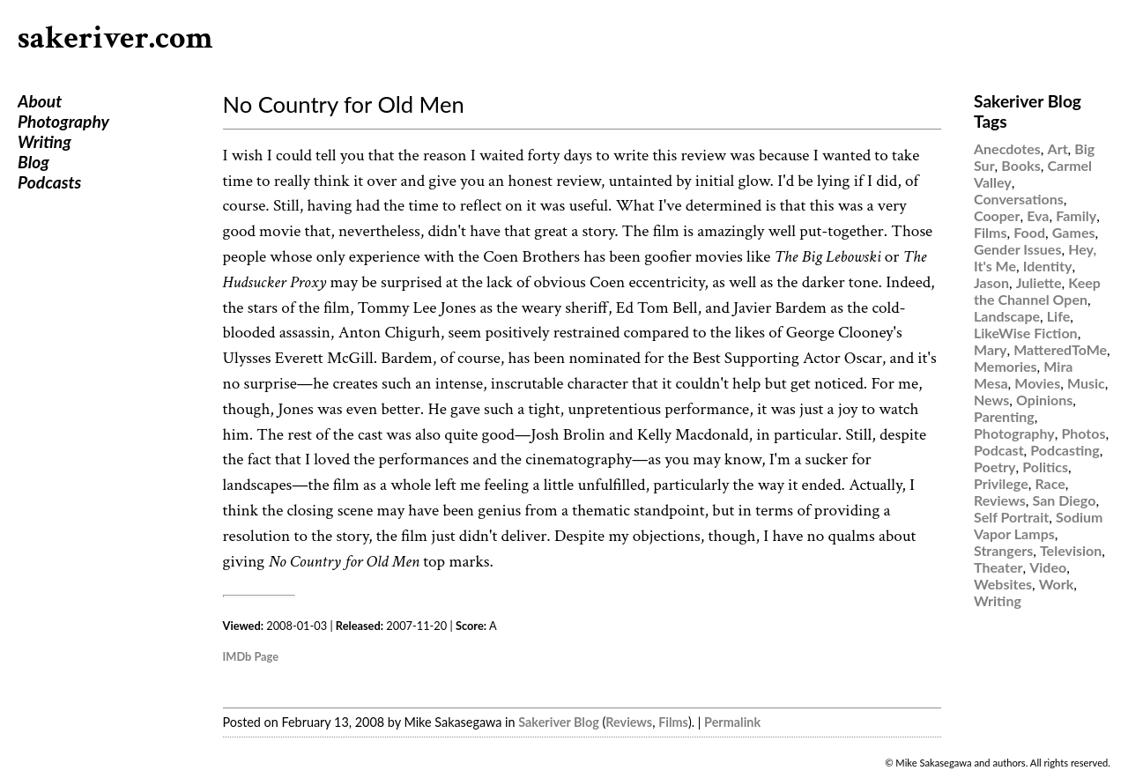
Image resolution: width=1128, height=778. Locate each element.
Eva (1038, 215)
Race (1050, 483)
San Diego (1064, 500)
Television (1071, 550)
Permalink (732, 722)
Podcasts (49, 182)
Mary (990, 349)
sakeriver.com (115, 38)
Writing (44, 141)
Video (1047, 567)
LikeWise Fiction (1026, 332)
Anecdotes (1007, 148)
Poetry (995, 466)
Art (1058, 148)
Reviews (628, 722)
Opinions (1044, 399)
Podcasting (1064, 449)
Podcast (999, 449)
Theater (998, 567)
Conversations (1019, 198)
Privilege (1001, 483)
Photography (63, 121)
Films (673, 722)
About (40, 101)
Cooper (997, 215)
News (991, 399)
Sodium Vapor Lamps (1038, 525)
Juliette (1039, 282)
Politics (1045, 466)
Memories (1005, 366)
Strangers (1003, 550)
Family (1076, 215)
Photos (1083, 433)
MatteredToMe (1060, 349)
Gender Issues (1017, 249)
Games (1073, 232)
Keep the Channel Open (1037, 290)
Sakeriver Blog (558, 722)
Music (1086, 382)
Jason (991, 282)
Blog (33, 162)
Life (1058, 315)
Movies (1037, 382)
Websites (1003, 583)
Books (1020, 165)
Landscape (1007, 315)
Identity (1047, 265)
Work (1056, 583)
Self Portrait (1011, 516)
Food (1029, 232)
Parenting (1004, 416)
